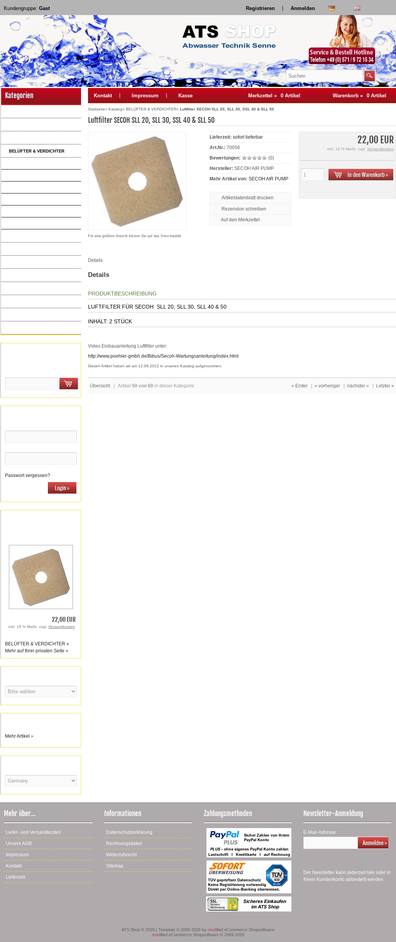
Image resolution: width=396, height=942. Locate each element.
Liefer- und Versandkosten (33, 832)
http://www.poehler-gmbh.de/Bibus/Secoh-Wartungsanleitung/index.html (163, 356)
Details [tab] (95, 260)
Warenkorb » (359, 95)
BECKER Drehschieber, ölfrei (41, 223)
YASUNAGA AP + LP (31, 211)
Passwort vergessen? (27, 475)
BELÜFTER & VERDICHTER (36, 151)
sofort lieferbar (248, 137)
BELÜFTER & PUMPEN (31, 138)
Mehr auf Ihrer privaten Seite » (36, 650)
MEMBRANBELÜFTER (30, 236)
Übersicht (100, 386)
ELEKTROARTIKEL (27, 262)
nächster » (358, 386)
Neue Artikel (20, 328)
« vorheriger (327, 386)
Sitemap (115, 866)
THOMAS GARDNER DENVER (42, 163)
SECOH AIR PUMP (268, 179)
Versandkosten (61, 627)
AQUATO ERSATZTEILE (32, 111)
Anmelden (303, 8)
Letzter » (385, 386)
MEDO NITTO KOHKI (31, 187)
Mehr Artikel (17, 736)
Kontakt (103, 95)
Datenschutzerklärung (129, 832)
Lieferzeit (15, 877)
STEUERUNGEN (25, 275)
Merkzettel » (274, 95)
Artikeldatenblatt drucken (248, 197)
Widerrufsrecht (121, 854)
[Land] (41, 780)
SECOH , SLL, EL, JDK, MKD (40, 199)
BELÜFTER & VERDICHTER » (37, 644)
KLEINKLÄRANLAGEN (30, 301)
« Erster (299, 386)
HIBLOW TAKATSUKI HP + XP (41, 175)
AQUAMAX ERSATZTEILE (34, 124)
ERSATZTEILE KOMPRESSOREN (41, 249)
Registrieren (260, 8)
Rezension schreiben (244, 209)
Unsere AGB (19, 843)
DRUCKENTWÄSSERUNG (34, 288)
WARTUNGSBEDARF (30, 314)
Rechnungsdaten (124, 843)
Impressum (145, 95)
